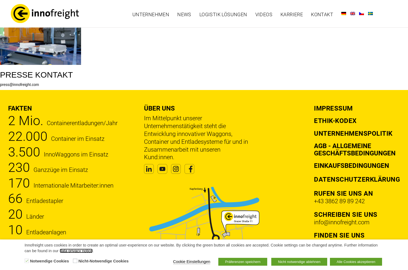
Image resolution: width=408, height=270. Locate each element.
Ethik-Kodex (335, 121)
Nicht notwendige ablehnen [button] (299, 262)
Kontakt (322, 14)
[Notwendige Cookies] (27, 261)
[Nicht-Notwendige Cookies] (75, 261)
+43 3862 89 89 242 (339, 201)
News (184, 14)
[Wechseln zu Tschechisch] (361, 13)
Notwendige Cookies (49, 261)
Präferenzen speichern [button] (242, 262)
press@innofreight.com (19, 84)
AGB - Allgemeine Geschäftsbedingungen (355, 149)
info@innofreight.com (342, 222)
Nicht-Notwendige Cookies (103, 261)
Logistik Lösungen (223, 14)
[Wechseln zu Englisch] (352, 13)
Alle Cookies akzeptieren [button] (356, 262)
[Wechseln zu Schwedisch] (370, 13)
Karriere (291, 14)
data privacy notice (76, 251)
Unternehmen (150, 14)
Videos (263, 14)
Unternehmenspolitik (353, 133)
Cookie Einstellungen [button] (191, 261)
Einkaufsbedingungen (351, 165)
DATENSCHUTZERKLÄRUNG (357, 179)
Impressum (333, 108)
